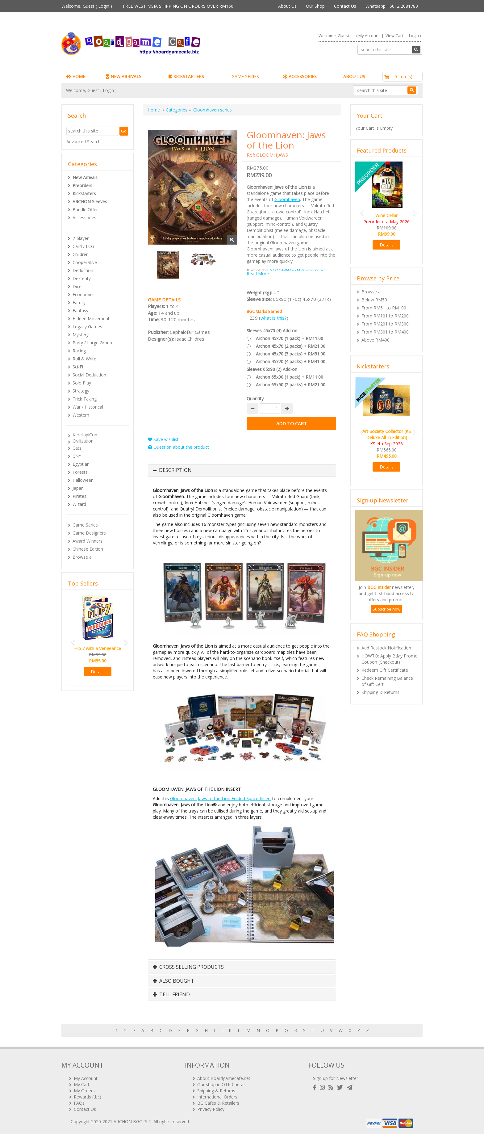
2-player (81, 238)
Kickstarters (84, 193)
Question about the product (178, 447)
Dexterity (82, 278)
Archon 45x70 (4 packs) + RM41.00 (290, 361)
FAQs (79, 1103)
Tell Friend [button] (171, 995)
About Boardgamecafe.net (223, 1078)
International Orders (217, 1097)
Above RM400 (375, 340)
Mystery (81, 335)
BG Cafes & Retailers (218, 1103)
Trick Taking (85, 399)
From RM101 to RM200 (385, 316)
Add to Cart (291, 423)
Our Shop (315, 6)
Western (81, 415)
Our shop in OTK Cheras (221, 1084)
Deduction (83, 270)
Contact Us (345, 6)
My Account (369, 35)
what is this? (274, 318)
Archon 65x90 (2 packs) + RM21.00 (290, 385)
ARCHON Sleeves (90, 201)
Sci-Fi (78, 367)
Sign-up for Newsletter (335, 1078)
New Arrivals (85, 177)
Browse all (83, 557)
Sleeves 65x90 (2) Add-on (272, 369)
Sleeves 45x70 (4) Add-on (272, 331)
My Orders (84, 1091)
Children (81, 254)
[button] (71, 639)
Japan (78, 488)
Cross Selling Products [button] (188, 967)
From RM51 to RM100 (383, 308)
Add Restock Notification (386, 648)
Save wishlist (163, 439)
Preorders (82, 185)
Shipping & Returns (380, 692)
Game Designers (89, 533)
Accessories (84, 217)
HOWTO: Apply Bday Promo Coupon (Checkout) (389, 659)
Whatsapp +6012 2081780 (391, 6)
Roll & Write (84, 359)
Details (98, 671)
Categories (176, 110)
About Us (287, 6)
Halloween (83, 480)
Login (103, 6)
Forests (80, 472)
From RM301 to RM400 (385, 332)
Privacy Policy (210, 1109)
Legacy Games (87, 327)
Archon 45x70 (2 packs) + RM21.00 (290, 346)
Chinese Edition (88, 549)
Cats (77, 448)
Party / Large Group (92, 343)
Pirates (79, 496)
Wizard (79, 504)
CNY (77, 456)
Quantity (255, 398)
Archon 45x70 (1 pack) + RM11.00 (289, 338)
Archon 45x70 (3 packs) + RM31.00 (290, 354)
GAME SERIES (245, 76)
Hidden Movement (91, 318)
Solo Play (82, 383)
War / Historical (88, 407)
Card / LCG (83, 246)
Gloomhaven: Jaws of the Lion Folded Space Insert (220, 798)
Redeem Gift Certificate (384, 670)
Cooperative (85, 262)
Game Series (85, 525)
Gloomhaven (287, 199)
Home (154, 110)
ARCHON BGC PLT (132, 1121)
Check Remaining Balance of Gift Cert (387, 681)
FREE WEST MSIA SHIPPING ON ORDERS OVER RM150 (178, 6)
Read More (258, 273)
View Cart (394, 35)
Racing (79, 351)
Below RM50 (374, 300)
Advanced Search (83, 142)
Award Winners (87, 541)
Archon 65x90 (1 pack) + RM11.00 (289, 377)
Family (79, 302)
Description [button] (175, 470)
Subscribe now (386, 609)
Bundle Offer (85, 209)
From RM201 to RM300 (385, 324)
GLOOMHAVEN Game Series (298, 270)
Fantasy (80, 310)
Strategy (81, 391)
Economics (83, 294)
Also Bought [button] (173, 981)
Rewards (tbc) (87, 1097)
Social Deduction (89, 375)
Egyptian (81, 464)
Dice (77, 286)
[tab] (242, 470)
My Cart (82, 1084)
